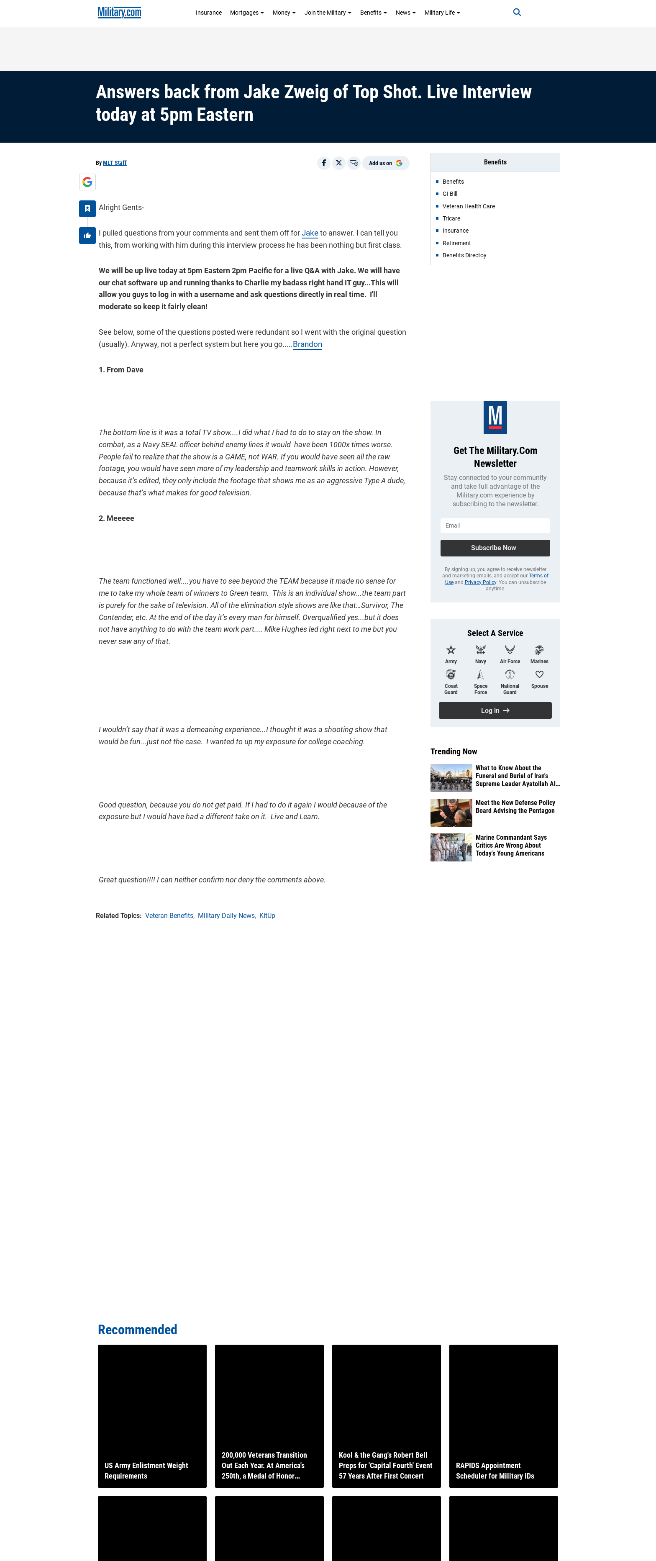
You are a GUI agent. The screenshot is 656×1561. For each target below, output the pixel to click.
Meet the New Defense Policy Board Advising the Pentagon (515, 807)
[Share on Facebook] (324, 163)
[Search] (509, 12)
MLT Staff (115, 162)
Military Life (443, 12)
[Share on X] (339, 163)
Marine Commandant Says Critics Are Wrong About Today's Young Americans (511, 845)
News (406, 12)
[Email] (354, 163)
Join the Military (328, 12)
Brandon (304, 341)
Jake (307, 230)
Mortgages (247, 12)
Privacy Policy (480, 582)
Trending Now (453, 751)
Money (284, 12)
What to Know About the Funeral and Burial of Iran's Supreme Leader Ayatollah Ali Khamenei (516, 776)
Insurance (209, 12)
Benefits (373, 12)
